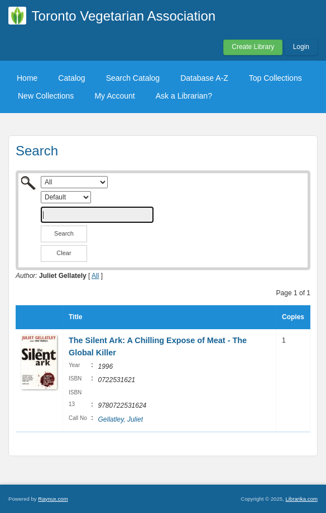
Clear (63, 253)
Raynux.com (53, 499)
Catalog (71, 78)
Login (301, 47)
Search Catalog (133, 78)
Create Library (253, 47)
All (95, 276)
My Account (114, 95)
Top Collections (275, 78)
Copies (293, 317)
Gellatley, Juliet (120, 419)
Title (75, 317)
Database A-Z (204, 78)
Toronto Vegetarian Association (124, 15)
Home (27, 78)
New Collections (46, 95)
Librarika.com (301, 499)
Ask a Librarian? (184, 95)
